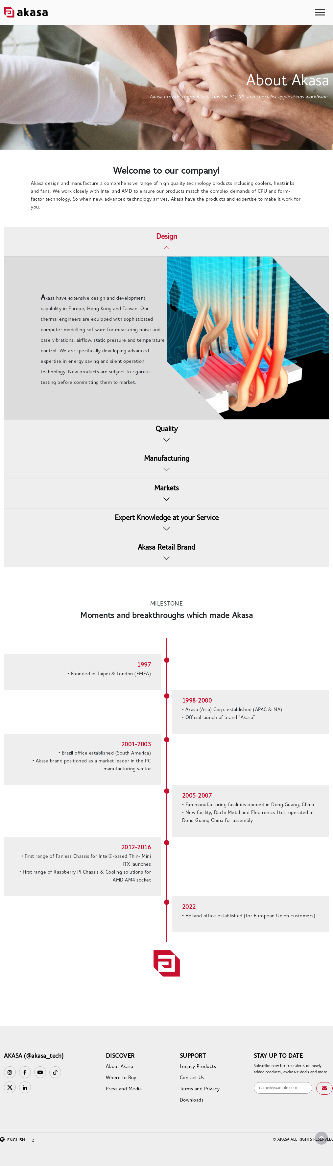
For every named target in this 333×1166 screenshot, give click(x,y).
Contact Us (192, 1078)
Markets (166, 488)
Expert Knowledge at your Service (167, 518)
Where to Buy (121, 1078)
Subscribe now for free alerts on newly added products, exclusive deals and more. (291, 1069)
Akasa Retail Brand (166, 547)
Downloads (192, 1100)
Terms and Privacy (200, 1089)
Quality (166, 429)
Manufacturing (166, 459)
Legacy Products (198, 1066)
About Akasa (119, 1066)
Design (166, 237)
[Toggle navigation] (320, 12)
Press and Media (124, 1089)
